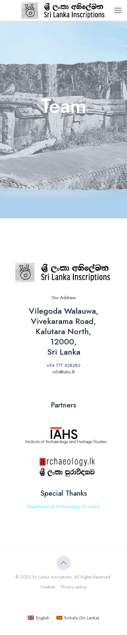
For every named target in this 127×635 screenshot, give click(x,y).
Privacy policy (74, 587)
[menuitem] (38, 617)
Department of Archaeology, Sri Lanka (63, 506)
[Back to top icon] (64, 563)
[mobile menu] (118, 10)
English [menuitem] (42, 618)
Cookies (47, 587)
